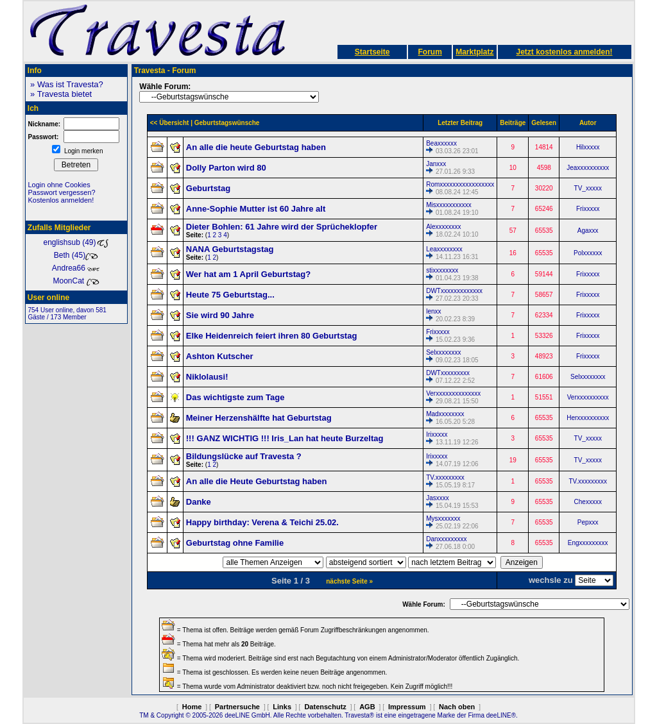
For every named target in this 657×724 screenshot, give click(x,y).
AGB (367, 707)
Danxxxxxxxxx (446, 539)
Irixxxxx (436, 434)
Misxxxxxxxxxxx (449, 204)
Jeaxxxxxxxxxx (588, 167)
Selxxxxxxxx (443, 352)
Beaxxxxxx (441, 143)
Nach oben (457, 707)
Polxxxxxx (588, 253)
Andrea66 (76, 268)
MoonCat (76, 280)
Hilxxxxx (588, 147)
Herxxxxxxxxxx (588, 417)
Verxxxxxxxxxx (588, 397)
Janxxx (436, 163)
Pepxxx (588, 522)
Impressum (407, 707)
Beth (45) (76, 255)
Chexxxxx (588, 501)
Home (192, 707)
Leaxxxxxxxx (444, 249)
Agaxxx (588, 230)
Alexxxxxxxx (443, 226)
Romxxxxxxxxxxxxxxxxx (460, 184)
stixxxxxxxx (442, 270)
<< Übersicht (169, 122)
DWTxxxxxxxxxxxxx (454, 290)
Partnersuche (237, 707)
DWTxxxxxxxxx (448, 372)
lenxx (433, 311)
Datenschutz (325, 707)
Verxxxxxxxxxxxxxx (453, 393)
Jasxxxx (437, 497)
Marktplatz (474, 51)
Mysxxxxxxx (443, 518)
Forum (429, 51)
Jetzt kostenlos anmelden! (564, 51)
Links (282, 707)
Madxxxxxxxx (445, 413)
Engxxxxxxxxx (588, 542)
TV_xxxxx (588, 188)
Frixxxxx (588, 208)
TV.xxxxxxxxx (445, 477)
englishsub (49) (75, 242)
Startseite (372, 51)
